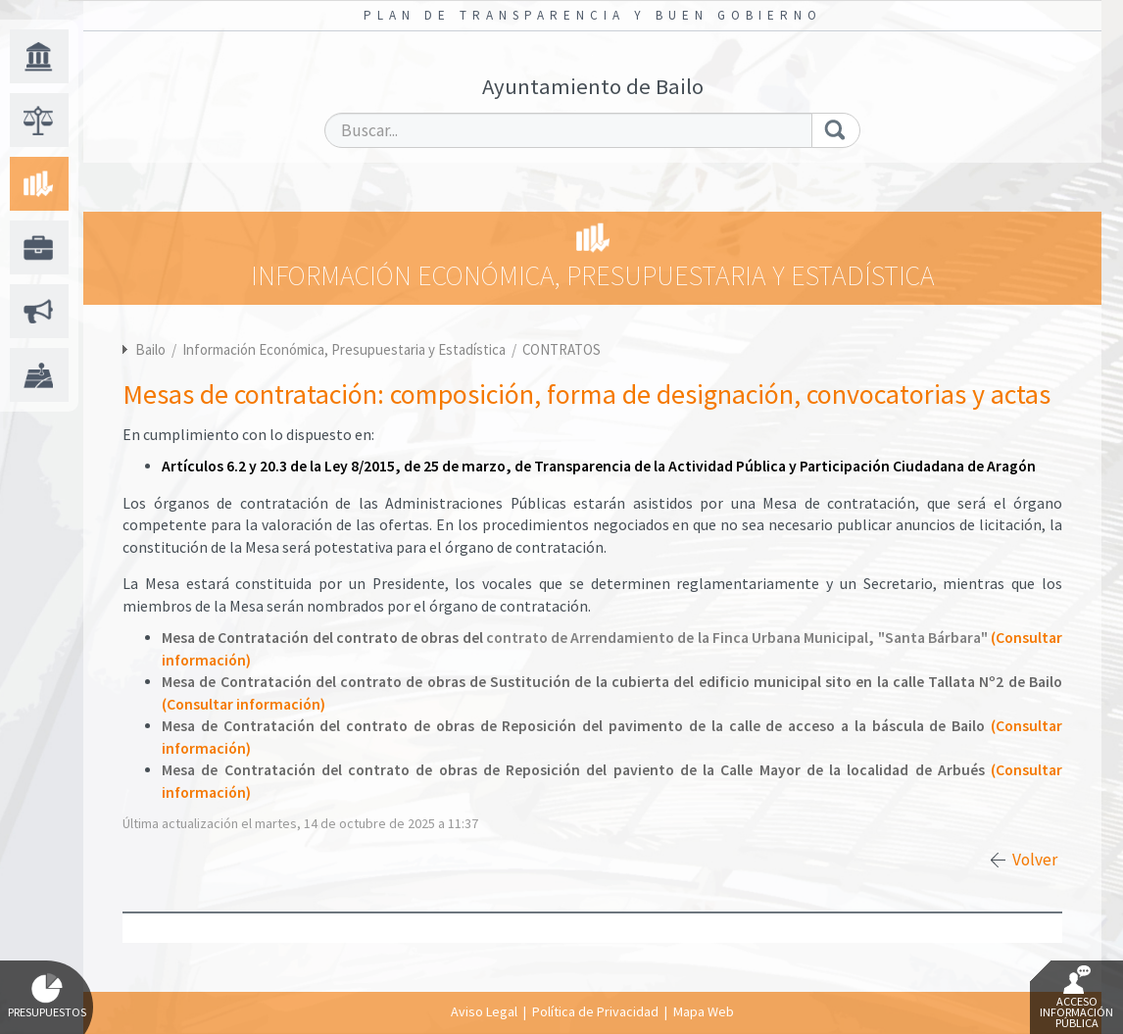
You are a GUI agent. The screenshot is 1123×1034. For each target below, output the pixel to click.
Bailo (150, 349)
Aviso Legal (484, 1011)
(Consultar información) (243, 704)
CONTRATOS (561, 349)
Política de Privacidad (595, 1011)
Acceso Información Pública (1076, 997)
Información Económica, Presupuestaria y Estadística (345, 349)
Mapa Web (703, 1011)
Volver (1034, 859)
